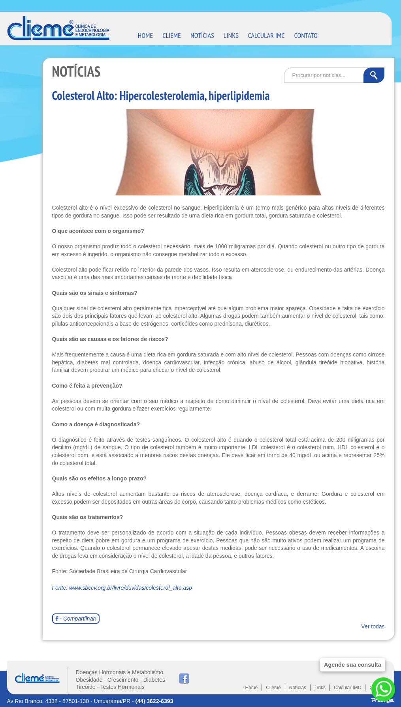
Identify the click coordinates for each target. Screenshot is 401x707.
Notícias (297, 687)
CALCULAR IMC (266, 35)
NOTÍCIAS (202, 35)
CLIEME (171, 35)
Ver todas (372, 626)
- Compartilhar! (75, 618)
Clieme (273, 687)
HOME (145, 35)
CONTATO (306, 35)
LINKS (231, 35)
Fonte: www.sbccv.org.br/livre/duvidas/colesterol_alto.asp (122, 588)
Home (251, 687)
